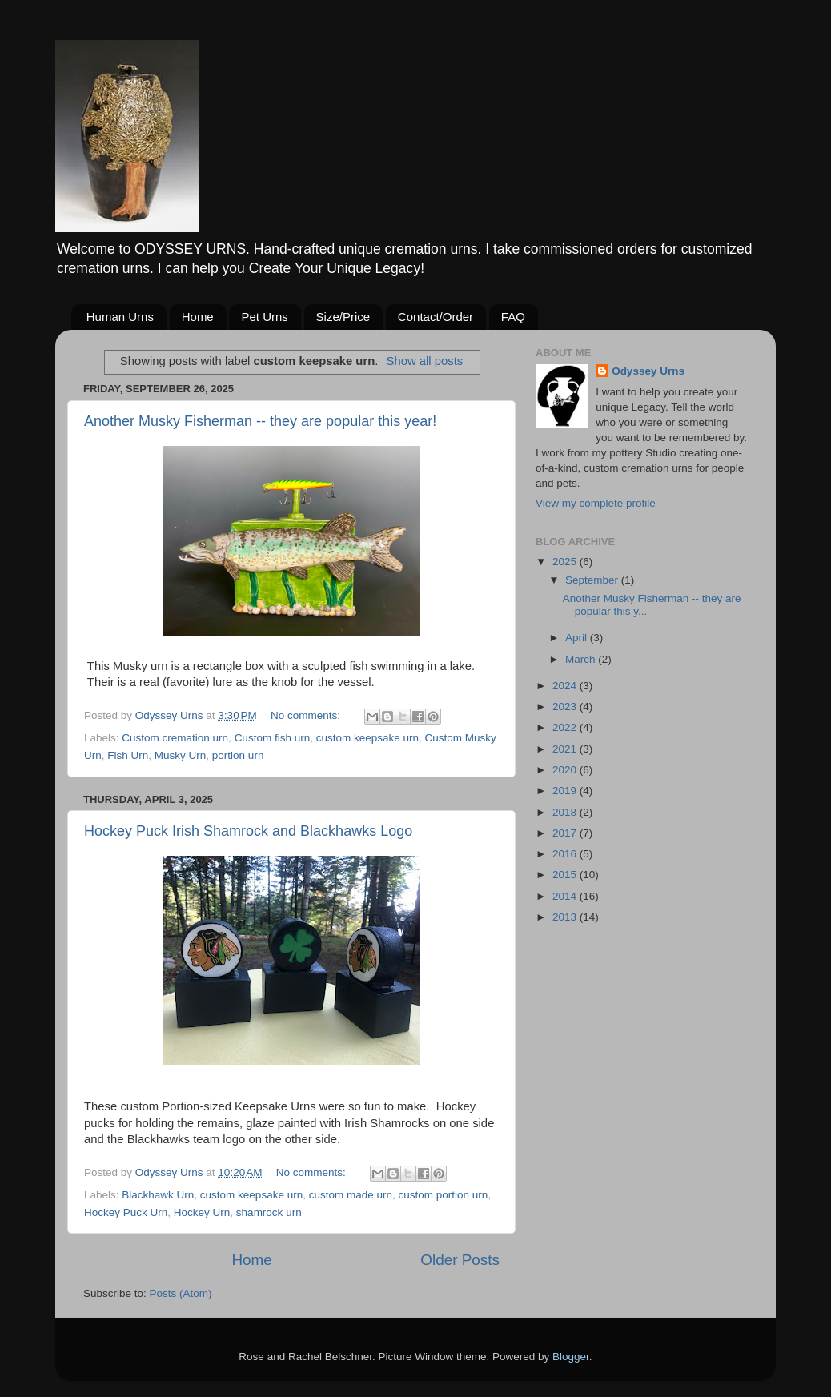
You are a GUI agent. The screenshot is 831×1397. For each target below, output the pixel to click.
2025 (566, 562)
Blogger (570, 1357)
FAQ (513, 316)
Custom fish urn (273, 738)
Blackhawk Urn (158, 1195)
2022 (566, 727)
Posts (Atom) (181, 1293)
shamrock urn (269, 1212)
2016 (566, 854)
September (593, 580)
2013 (566, 917)
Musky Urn (181, 755)
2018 (566, 812)
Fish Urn (127, 755)
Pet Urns (264, 316)
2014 (566, 896)
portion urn (238, 755)
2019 (566, 791)
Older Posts (460, 1259)
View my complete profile (596, 503)
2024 (566, 686)
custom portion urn (443, 1195)
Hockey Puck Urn (125, 1212)
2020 (566, 770)
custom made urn (350, 1195)
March (581, 659)
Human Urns (120, 316)
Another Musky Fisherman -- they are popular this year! (260, 421)
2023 (566, 707)
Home (198, 316)
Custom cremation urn (175, 738)
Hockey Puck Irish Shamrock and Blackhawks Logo (248, 831)
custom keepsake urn (367, 738)
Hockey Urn (202, 1212)
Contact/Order (435, 316)
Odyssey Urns (648, 371)
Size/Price (343, 316)
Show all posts (424, 361)
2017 (566, 833)
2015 (566, 875)
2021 (566, 749)
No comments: (307, 715)
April (577, 638)
